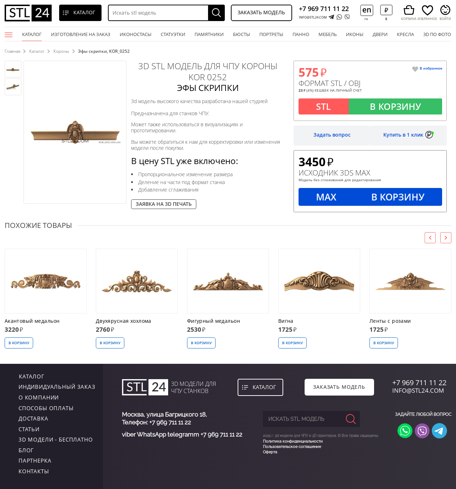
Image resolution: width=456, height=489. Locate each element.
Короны (61, 51)
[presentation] (430, 237)
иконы (354, 34)
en (366, 9)
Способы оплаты (46, 408)
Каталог (32, 36)
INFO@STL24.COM (313, 17)
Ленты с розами (390, 321)
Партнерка (35, 460)
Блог (26, 450)
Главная (12, 51)
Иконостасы (135, 34)
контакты (34, 471)
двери (380, 34)
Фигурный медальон (213, 321)
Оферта (270, 452)
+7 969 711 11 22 (324, 8)
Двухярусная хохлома (123, 321)
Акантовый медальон (32, 321)
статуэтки (173, 34)
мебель (327, 34)
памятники (209, 34)
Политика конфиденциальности (293, 441)
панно (300, 34)
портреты (271, 34)
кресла (405, 34)
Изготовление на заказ (80, 34)
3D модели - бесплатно (56, 439)
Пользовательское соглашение (292, 446)
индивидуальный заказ (57, 387)
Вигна (286, 321)
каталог (31, 376)
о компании (39, 397)
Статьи (29, 429)
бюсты (241, 34)
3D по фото (437, 34)
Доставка (33, 418)
